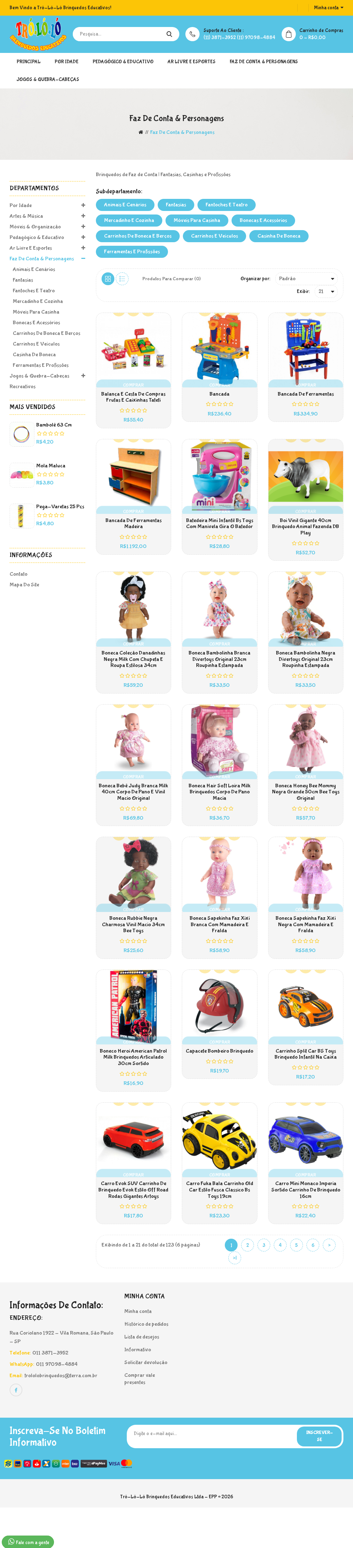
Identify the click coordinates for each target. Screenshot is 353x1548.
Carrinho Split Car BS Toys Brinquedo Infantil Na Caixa (306, 1085)
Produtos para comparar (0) (171, 279)
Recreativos (23, 386)
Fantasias (21, 280)
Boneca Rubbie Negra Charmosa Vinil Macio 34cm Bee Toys (133, 950)
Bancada (219, 397)
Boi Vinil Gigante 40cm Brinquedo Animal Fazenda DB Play (305, 535)
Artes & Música (47, 216)
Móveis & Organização (47, 226)
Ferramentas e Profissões (39, 365)
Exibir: (303, 291)
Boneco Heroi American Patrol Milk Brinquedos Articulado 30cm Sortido (133, 1088)
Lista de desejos (141, 1376)
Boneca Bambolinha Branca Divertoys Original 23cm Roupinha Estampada (219, 673)
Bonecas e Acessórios (35, 322)
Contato (18, 574)
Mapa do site (24, 584)
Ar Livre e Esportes (192, 62)
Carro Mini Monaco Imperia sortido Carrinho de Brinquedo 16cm (305, 1226)
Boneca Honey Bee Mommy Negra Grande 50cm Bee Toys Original (306, 812)
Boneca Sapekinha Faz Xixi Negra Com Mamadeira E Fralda (306, 950)
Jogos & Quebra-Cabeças (48, 79)
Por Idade (66, 62)
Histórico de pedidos (146, 1363)
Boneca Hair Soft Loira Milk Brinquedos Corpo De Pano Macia (219, 812)
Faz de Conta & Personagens (264, 62)
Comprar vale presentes (139, 1418)
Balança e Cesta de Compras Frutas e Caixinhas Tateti (133, 400)
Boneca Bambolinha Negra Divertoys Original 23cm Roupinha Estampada (305, 673)
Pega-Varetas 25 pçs (60, 507)
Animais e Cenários (32, 269)
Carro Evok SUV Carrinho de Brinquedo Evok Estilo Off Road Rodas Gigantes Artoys (133, 1226)
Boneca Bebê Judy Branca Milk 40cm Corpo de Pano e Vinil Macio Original (133, 812)
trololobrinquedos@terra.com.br (61, 1414)
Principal (28, 62)
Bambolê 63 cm (54, 425)
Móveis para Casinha (34, 312)
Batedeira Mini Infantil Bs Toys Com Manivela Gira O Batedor (219, 532)
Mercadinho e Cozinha (36, 301)
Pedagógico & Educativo (123, 62)
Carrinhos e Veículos (35, 344)
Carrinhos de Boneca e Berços (45, 333)
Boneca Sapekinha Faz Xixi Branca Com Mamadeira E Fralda (220, 950)
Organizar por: (255, 279)
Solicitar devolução (145, 1401)
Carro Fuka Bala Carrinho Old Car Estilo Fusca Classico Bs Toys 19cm (219, 1226)
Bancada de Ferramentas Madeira (133, 532)
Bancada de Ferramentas (306, 397)
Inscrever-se (317, 1476)
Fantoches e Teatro (32, 290)
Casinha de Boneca (33, 354)
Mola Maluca (50, 466)
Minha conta (138, 1350)
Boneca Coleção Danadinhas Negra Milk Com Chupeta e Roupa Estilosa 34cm (133, 673)
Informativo (137, 1388)
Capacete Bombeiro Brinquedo (219, 1082)
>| (235, 1297)
